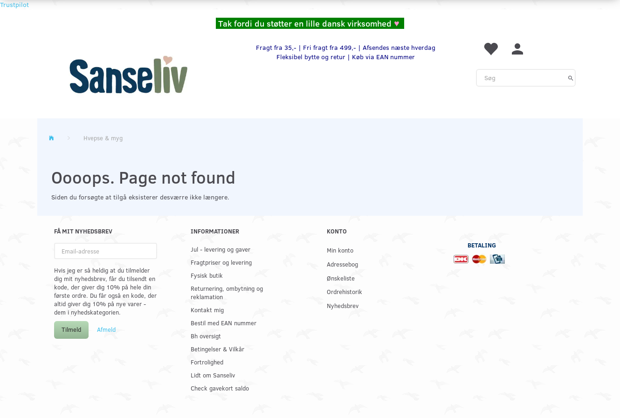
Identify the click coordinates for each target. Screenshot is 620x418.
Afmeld (106, 329)
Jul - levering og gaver (220, 249)
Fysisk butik (207, 275)
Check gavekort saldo (220, 388)
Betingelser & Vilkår (217, 349)
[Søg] (570, 77)
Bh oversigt (206, 336)
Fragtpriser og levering (221, 262)
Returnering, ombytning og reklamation (227, 292)
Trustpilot (14, 4)
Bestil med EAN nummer (223, 323)
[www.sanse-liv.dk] (128, 74)
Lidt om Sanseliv (213, 375)
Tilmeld (71, 329)
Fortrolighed (207, 362)
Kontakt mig (207, 310)
